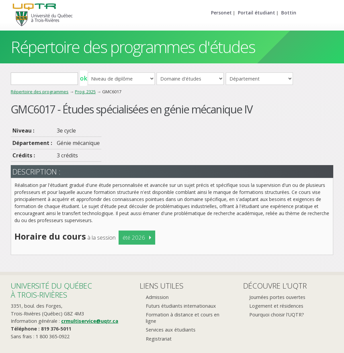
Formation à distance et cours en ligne (182, 317)
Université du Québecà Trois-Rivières (51, 290)
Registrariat (159, 339)
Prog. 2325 (85, 92)
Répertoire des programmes (40, 92)
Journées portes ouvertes (277, 297)
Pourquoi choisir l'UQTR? (276, 314)
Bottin (288, 12)
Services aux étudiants (171, 329)
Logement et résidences (276, 306)
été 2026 (134, 237)
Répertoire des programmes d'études (133, 47)
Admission (157, 297)
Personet (221, 12)
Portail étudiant (256, 12)
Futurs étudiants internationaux (181, 306)
